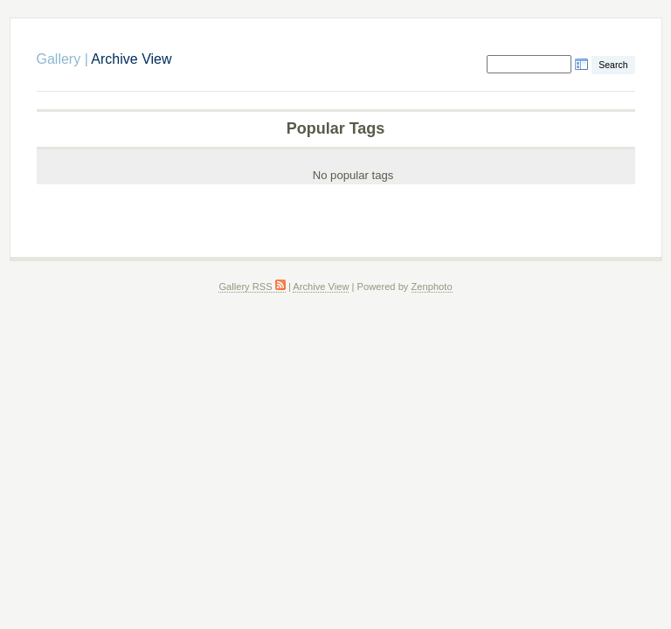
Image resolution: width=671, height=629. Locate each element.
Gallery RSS (251, 286)
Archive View (321, 286)
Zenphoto (432, 286)
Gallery (59, 59)
